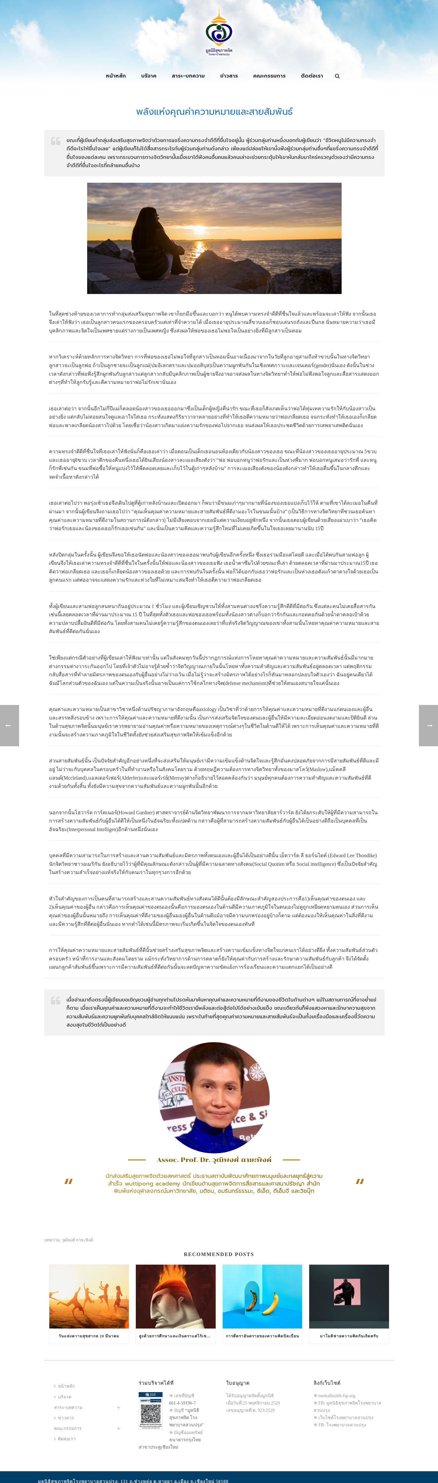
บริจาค (148, 76)
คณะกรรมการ (269, 76)
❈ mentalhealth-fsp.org (335, 1395)
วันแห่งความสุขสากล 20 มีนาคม (89, 1336)
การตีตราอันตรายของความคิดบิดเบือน (262, 1336)
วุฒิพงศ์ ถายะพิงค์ (77, 1240)
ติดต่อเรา (312, 76)
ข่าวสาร (229, 76)
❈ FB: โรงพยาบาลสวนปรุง (340, 1425)
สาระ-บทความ (188, 76)
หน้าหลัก (116, 76)
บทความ (52, 1240)
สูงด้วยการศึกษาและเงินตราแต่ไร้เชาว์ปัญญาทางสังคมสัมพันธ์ (177, 1336)
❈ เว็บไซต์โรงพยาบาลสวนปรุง (344, 1417)
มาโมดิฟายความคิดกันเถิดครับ (349, 1336)
